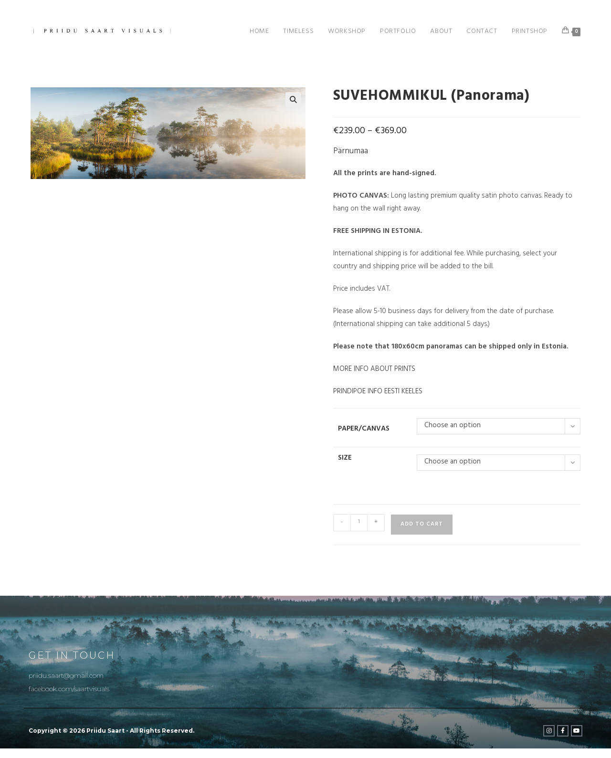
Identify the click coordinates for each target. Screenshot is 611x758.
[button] (293, 99)
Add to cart (421, 524)
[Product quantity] (359, 522)
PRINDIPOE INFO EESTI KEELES (377, 392)
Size (345, 458)
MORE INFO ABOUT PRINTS (374, 370)
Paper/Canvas (364, 429)
